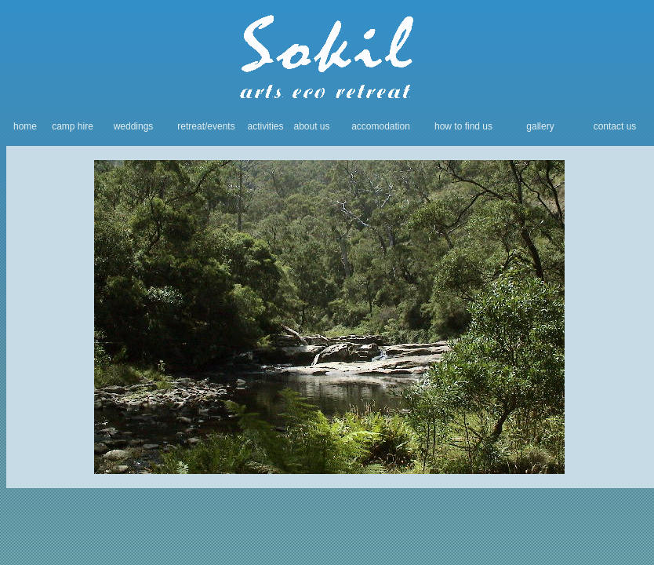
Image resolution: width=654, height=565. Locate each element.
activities (265, 126)
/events (220, 126)
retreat (191, 126)
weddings (134, 126)
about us (311, 126)
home (25, 126)
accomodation (380, 126)
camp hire (72, 126)
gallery (540, 126)
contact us (615, 126)
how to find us (463, 126)
